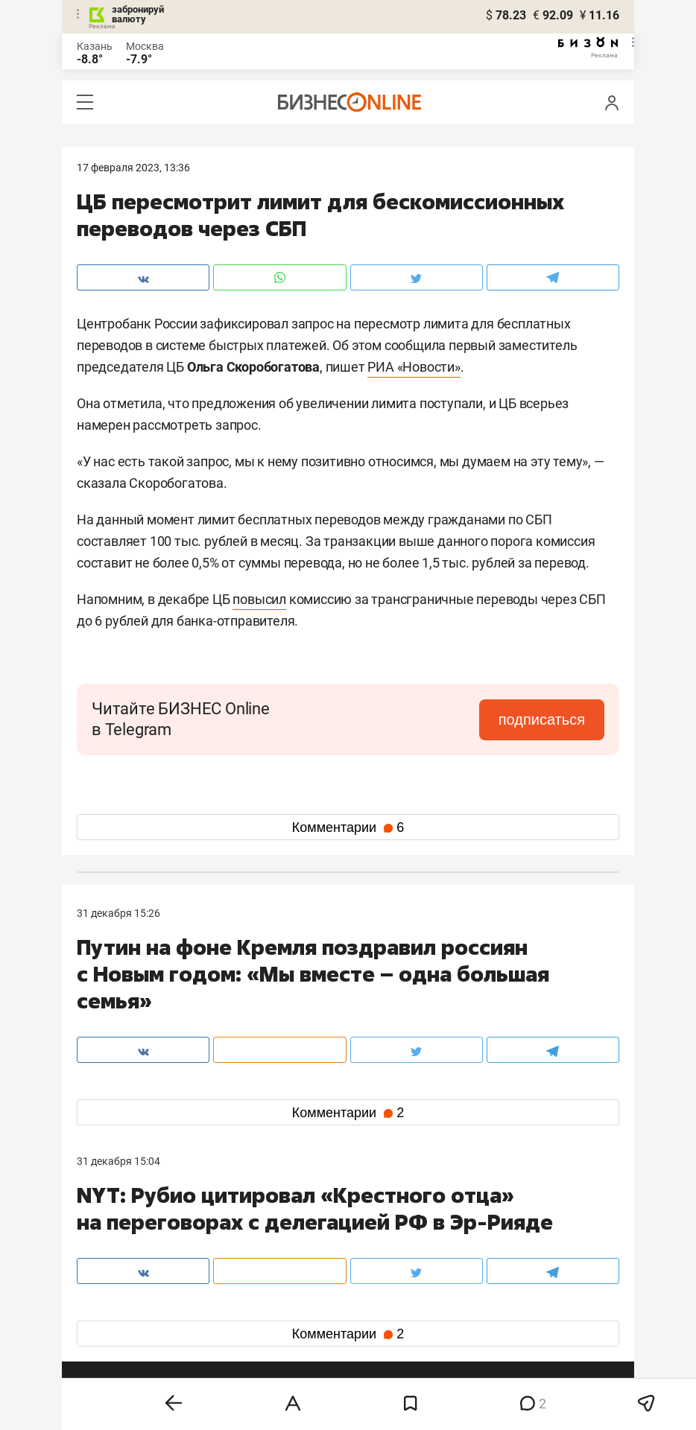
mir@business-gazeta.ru (314, 1254)
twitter (375, 1306)
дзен (371, 1330)
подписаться (542, 719)
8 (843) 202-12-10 (118, 1236)
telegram (111, 1330)
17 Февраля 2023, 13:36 (133, 168)
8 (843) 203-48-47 (299, 1236)
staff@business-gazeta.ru (498, 1236)
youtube (109, 1354)
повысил (259, 599)
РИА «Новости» (413, 367)
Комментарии (348, 827)
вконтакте (115, 1306)
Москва (145, 46)
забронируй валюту (138, 14)
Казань (95, 46)
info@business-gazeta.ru (135, 1254)
